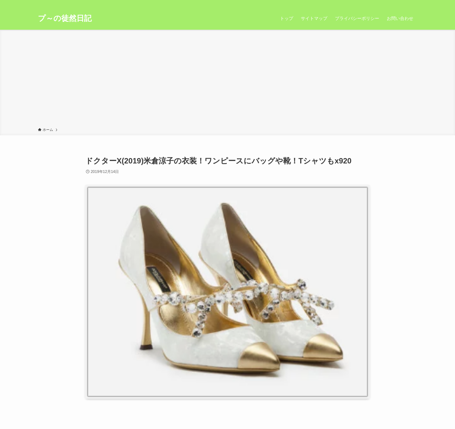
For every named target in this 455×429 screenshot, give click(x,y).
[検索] (413, 3)
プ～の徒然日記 (65, 18)
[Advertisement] (227, 79)
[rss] (405, 3)
